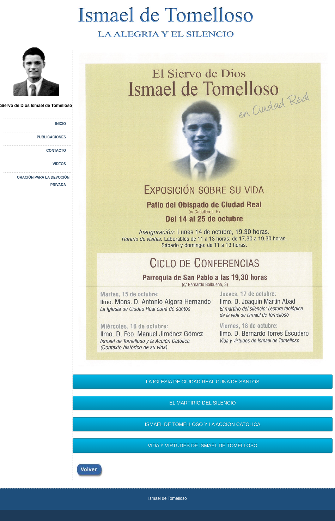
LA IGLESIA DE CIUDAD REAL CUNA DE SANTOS (202, 381)
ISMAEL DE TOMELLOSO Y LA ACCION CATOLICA (203, 424)
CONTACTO (56, 150)
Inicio (60, 124)
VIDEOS (59, 164)
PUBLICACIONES (51, 137)
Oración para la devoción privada (43, 181)
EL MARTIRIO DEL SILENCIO (202, 403)
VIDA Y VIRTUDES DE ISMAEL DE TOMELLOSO (202, 445)
